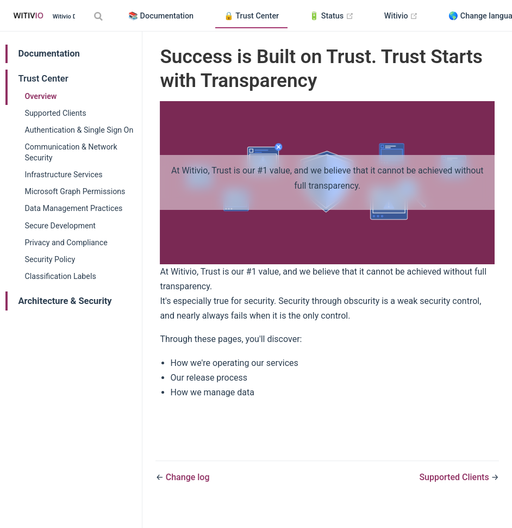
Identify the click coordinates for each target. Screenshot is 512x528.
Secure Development (60, 225)
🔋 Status (336, 16)
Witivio (405, 16)
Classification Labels (60, 276)
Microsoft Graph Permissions (75, 191)
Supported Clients (55, 113)
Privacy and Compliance (66, 242)
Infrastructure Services (64, 174)
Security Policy (50, 259)
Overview (41, 96)
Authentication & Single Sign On (79, 130)
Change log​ (188, 477)
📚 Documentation (160, 16)
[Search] (99, 15)
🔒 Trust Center (251, 16)
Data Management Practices (74, 208)
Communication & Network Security (71, 152)
